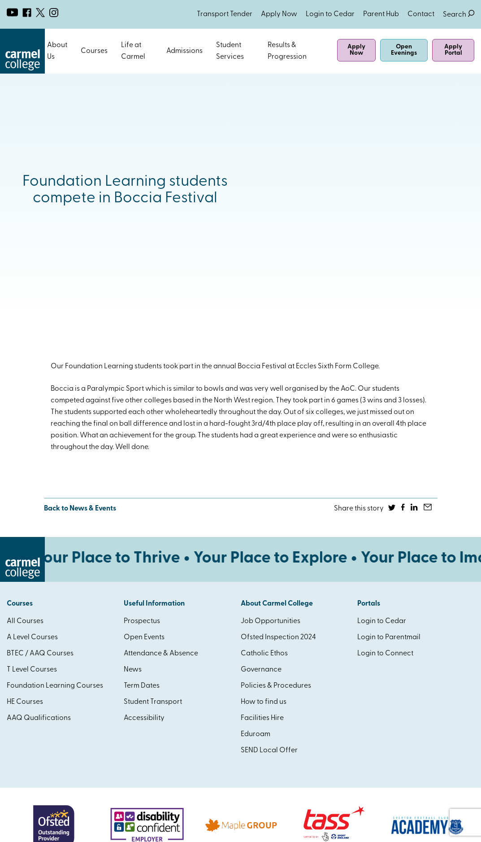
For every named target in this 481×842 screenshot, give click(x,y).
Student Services (230, 51)
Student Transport (153, 702)
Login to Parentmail (388, 637)
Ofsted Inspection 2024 (278, 637)
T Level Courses (32, 669)
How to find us (263, 702)
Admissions (184, 51)
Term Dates (142, 685)
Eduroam (255, 734)
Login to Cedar (330, 14)
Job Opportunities (270, 621)
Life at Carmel (133, 51)
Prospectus (142, 621)
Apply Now (279, 14)
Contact (420, 14)
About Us (57, 51)
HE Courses (25, 702)
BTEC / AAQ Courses (40, 653)
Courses (94, 51)
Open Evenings (404, 50)
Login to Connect (385, 653)
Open (72, 51)
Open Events (144, 637)
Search (458, 14)
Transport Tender (224, 14)
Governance (261, 669)
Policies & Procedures (276, 685)
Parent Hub (381, 14)
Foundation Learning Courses (55, 685)
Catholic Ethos (264, 653)
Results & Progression (287, 51)
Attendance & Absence (161, 653)
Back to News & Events (80, 508)
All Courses (25, 621)
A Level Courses (32, 637)
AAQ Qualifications (39, 718)
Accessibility (144, 718)
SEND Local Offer (269, 750)
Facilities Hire (262, 718)
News (133, 669)
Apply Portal (453, 50)
